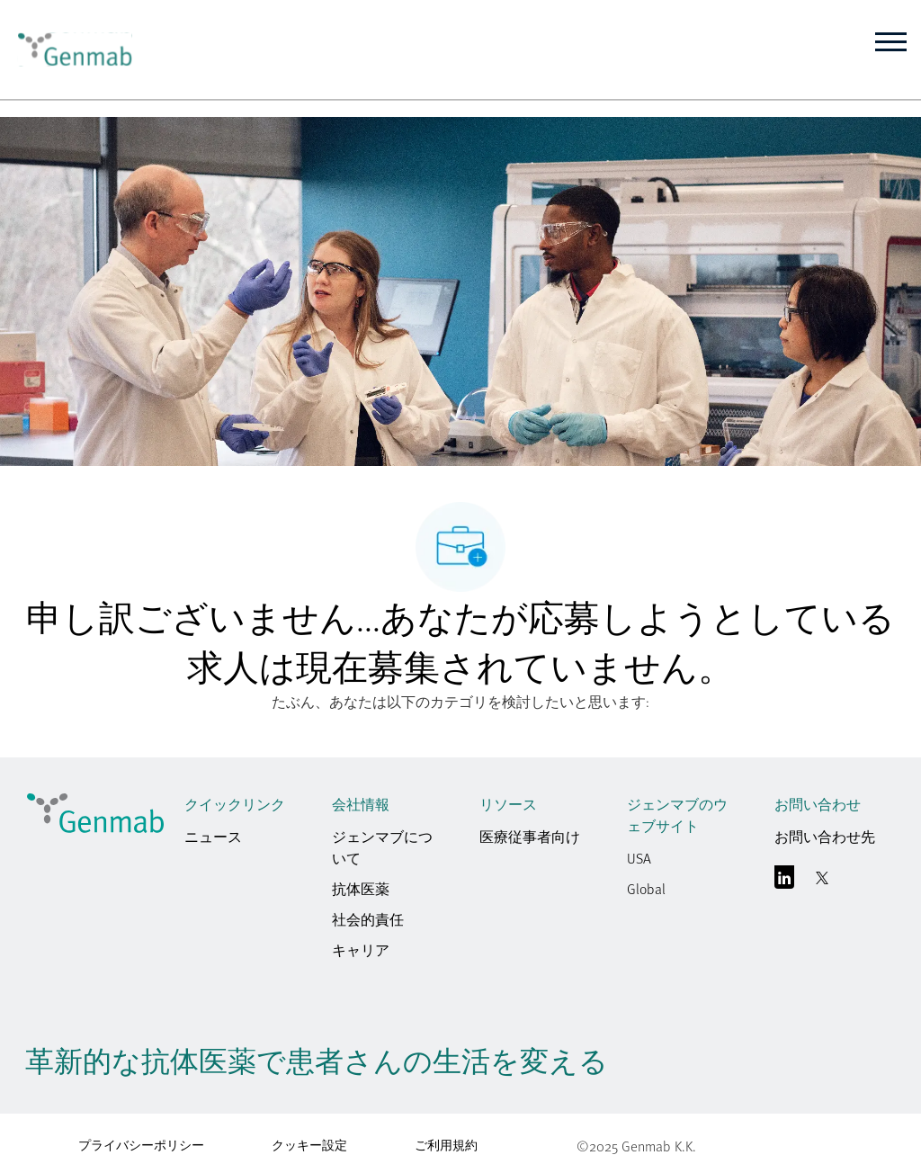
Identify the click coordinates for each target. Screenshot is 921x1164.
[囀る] (822, 881)
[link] (71, 49)
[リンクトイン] (784, 881)
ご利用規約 (446, 1144)
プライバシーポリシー (141, 1144)
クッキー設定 (309, 1144)
